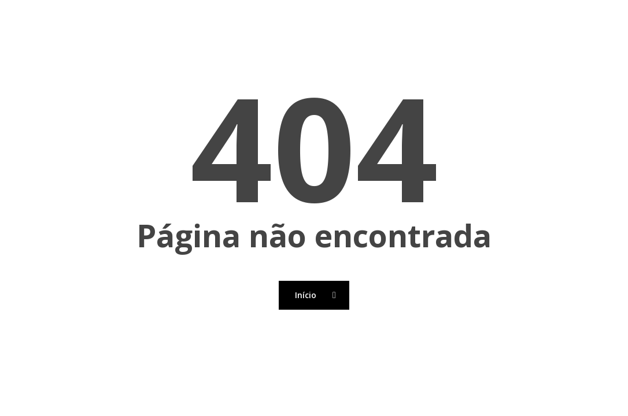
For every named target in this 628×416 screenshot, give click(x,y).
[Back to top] (314, 408)
